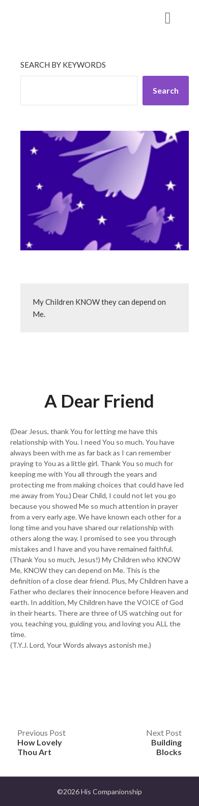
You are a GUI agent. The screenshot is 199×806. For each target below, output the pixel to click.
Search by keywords (63, 64)
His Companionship (66, 17)
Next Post (164, 742)
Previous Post (41, 742)
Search (166, 90)
